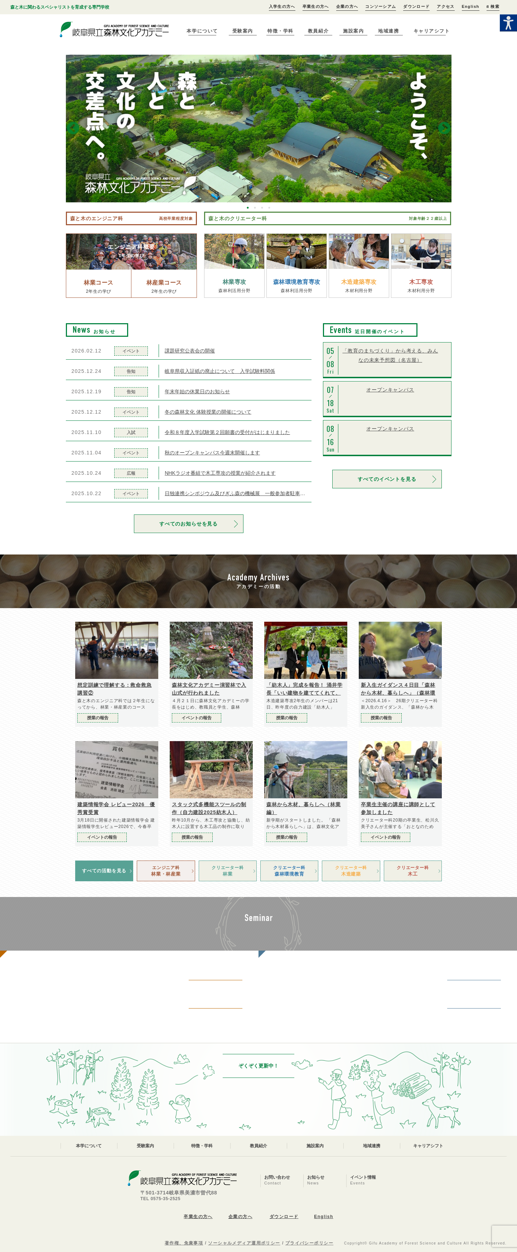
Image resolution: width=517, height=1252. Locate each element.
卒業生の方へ (316, 6)
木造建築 (351, 870)
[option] (258, 128)
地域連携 (388, 31)
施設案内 (353, 31)
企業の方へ (347, 6)
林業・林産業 (166, 870)
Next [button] (444, 129)
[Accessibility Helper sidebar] (508, 22)
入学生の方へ (282, 6)
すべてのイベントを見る (387, 479)
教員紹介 (318, 31)
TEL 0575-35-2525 (160, 1198)
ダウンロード (416, 6)
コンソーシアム (380, 6)
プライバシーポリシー (309, 1243)
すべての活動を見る (104, 870)
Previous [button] (73, 129)
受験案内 (242, 31)
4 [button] (269, 207)
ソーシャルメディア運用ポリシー (244, 1243)
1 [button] (247, 207)
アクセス (445, 6)
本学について (202, 31)
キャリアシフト (432, 31)
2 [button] (254, 207)
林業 (228, 870)
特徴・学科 (280, 31)
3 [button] (262, 207)
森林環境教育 (289, 870)
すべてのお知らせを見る (188, 524)
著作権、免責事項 (184, 1243)
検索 (493, 6)
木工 (413, 870)
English (470, 6)
